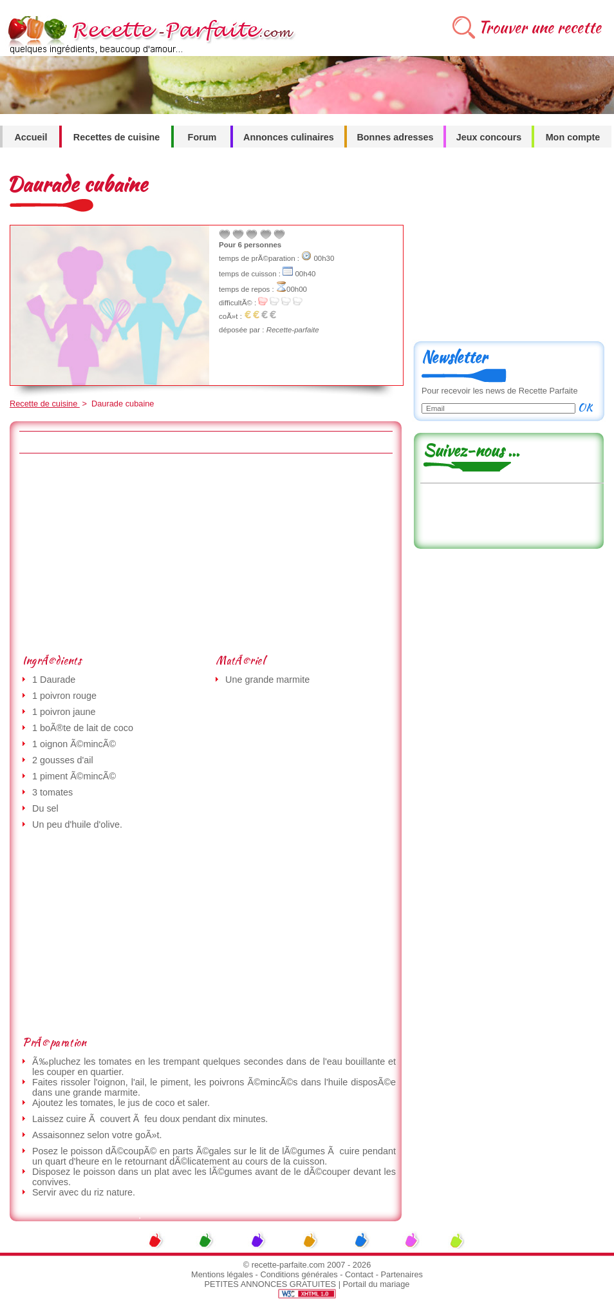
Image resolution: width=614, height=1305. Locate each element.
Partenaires (402, 1274)
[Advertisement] (197, 553)
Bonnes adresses (395, 137)
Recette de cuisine (45, 403)
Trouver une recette (539, 27)
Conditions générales (298, 1274)
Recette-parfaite (292, 330)
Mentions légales (222, 1274)
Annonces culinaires (288, 137)
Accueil (30, 137)
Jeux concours (489, 137)
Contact (359, 1274)
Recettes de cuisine (116, 137)
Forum (202, 137)
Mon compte (573, 137)
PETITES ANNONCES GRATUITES (271, 1284)
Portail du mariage (376, 1284)
